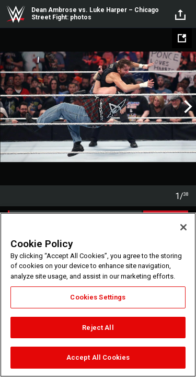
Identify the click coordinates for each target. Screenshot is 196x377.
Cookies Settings (97, 297)
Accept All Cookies (98, 357)
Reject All (97, 327)
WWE (15, 14)
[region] (98, 295)
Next (187, 107)
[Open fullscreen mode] (182, 38)
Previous (9, 107)
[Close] (183, 227)
